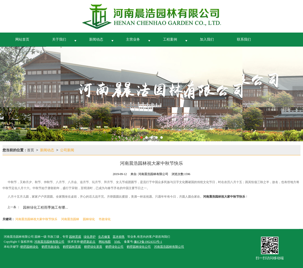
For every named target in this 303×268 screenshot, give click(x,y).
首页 (30, 150)
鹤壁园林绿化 (29, 246)
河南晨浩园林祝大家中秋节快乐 (36, 219)
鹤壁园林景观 (72, 246)
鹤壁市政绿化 (51, 246)
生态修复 (104, 236)
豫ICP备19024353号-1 (148, 241)
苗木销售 (119, 236)
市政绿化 (105, 219)
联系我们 (244, 39)
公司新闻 (67, 150)
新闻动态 (96, 39)
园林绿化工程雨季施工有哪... (45, 207)
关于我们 (59, 39)
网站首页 (22, 39)
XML (117, 241)
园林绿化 (89, 219)
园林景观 (75, 236)
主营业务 (133, 39)
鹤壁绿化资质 (93, 246)
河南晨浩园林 (70, 219)
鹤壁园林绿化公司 (139, 246)
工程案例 (170, 39)
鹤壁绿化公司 (114, 246)
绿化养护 (90, 236)
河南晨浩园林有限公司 (49, 241)
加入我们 (207, 39)
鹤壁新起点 (87, 241)
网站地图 (105, 241)
